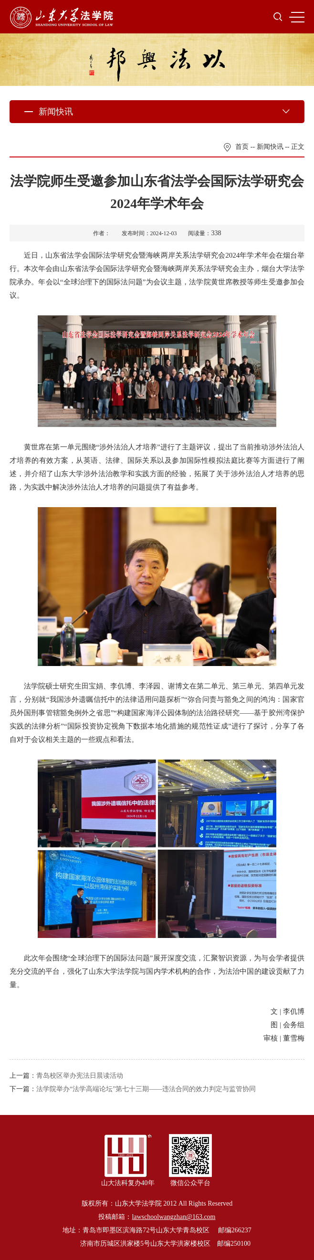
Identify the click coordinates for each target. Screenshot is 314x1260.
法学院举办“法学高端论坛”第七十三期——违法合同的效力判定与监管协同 (146, 1089)
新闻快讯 (270, 146)
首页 (242, 146)
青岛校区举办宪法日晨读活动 (79, 1075)
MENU (296, 17)
